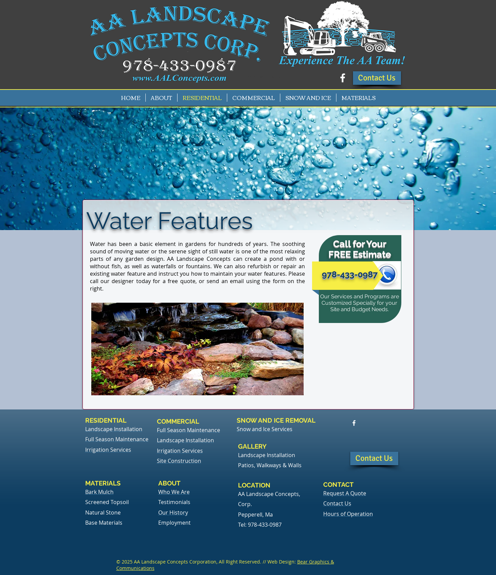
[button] (377, 78)
